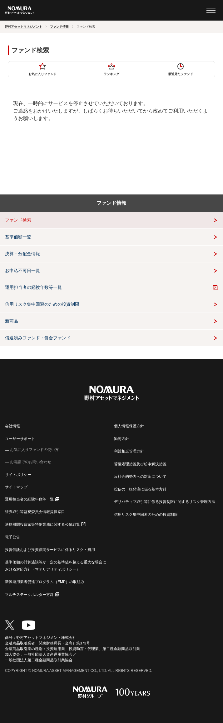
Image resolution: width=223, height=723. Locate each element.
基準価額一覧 (18, 236)
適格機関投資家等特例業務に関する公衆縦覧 (42, 524)
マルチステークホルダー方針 (29, 594)
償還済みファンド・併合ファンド (38, 337)
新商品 (11, 320)
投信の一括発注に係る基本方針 (140, 489)
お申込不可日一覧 (22, 270)
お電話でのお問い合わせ (30, 462)
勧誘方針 (121, 439)
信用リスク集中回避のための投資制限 (42, 304)
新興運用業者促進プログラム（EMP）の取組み (44, 582)
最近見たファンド (180, 69)
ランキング (111, 69)
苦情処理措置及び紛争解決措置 (140, 464)
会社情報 (12, 426)
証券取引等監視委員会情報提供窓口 (35, 512)
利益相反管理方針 (129, 451)
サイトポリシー (18, 474)
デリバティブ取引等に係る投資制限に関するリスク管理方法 (164, 502)
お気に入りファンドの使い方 (34, 450)
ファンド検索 (18, 220)
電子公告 (12, 537)
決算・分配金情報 (22, 253)
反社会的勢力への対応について (140, 476)
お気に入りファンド (42, 69)
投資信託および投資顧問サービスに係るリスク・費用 (50, 550)
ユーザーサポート (20, 439)
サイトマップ (16, 487)
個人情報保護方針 (129, 426)
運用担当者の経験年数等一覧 (33, 287)
